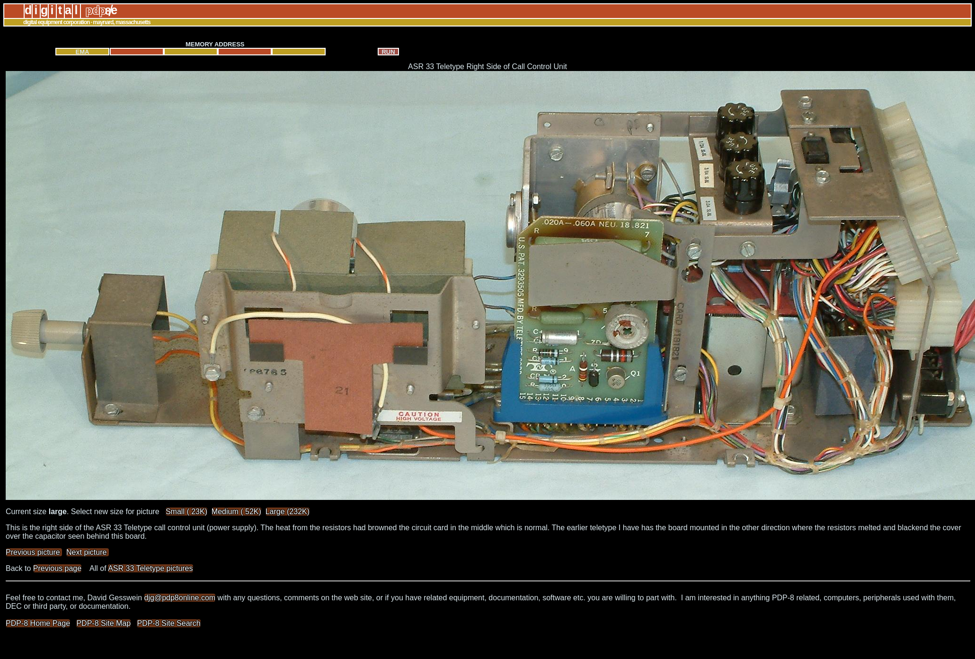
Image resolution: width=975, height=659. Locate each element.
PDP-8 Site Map (103, 623)
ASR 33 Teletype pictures (150, 568)
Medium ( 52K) (236, 512)
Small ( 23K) (186, 512)
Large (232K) (288, 512)
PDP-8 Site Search (168, 623)
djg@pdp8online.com (180, 598)
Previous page (57, 568)
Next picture (87, 552)
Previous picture (34, 552)
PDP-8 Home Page (38, 623)
